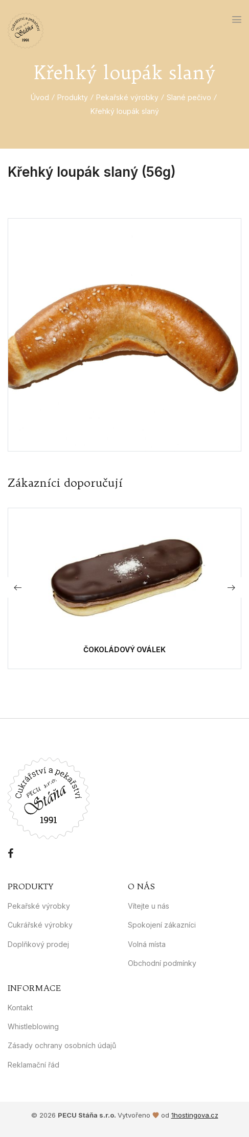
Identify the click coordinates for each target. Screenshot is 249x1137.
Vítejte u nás (148, 906)
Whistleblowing (33, 1026)
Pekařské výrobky (127, 97)
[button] (231, 587)
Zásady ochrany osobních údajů (62, 1045)
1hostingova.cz (194, 1115)
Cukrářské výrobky (40, 924)
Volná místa (147, 944)
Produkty (72, 97)
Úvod (40, 97)
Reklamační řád (33, 1064)
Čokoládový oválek (124, 649)
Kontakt (20, 1007)
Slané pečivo (189, 97)
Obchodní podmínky (162, 963)
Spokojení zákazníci (162, 924)
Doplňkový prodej (38, 944)
